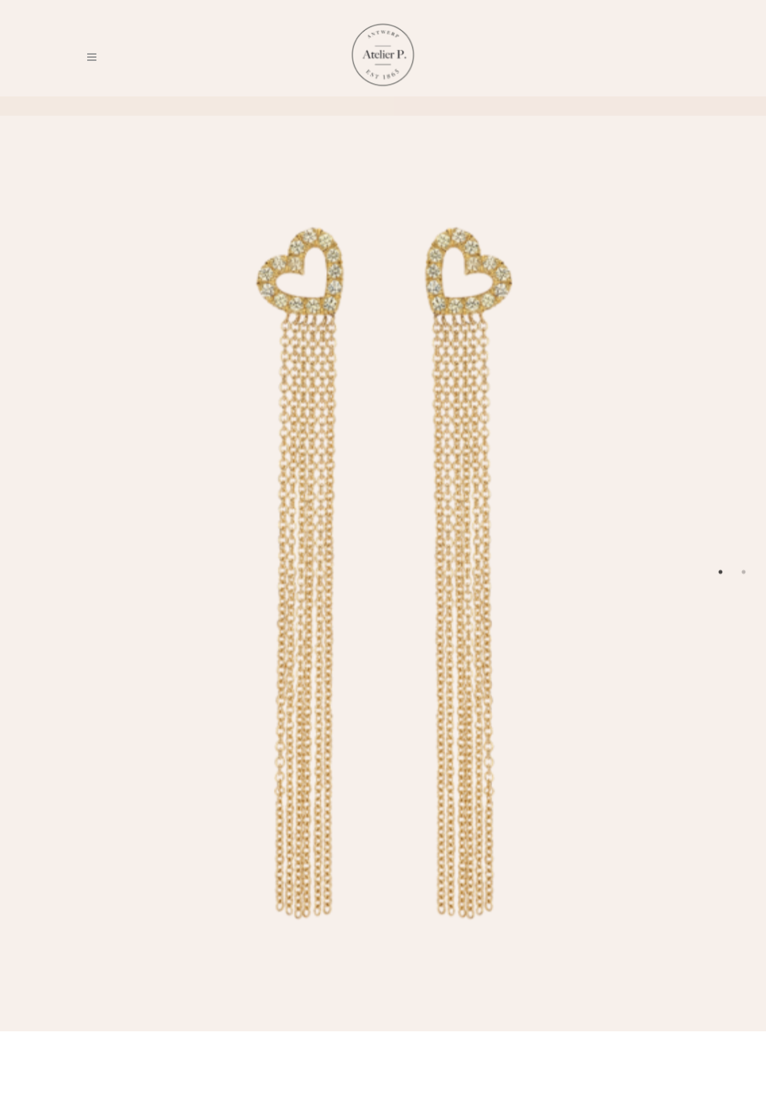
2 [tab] (743, 572)
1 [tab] (720, 572)
